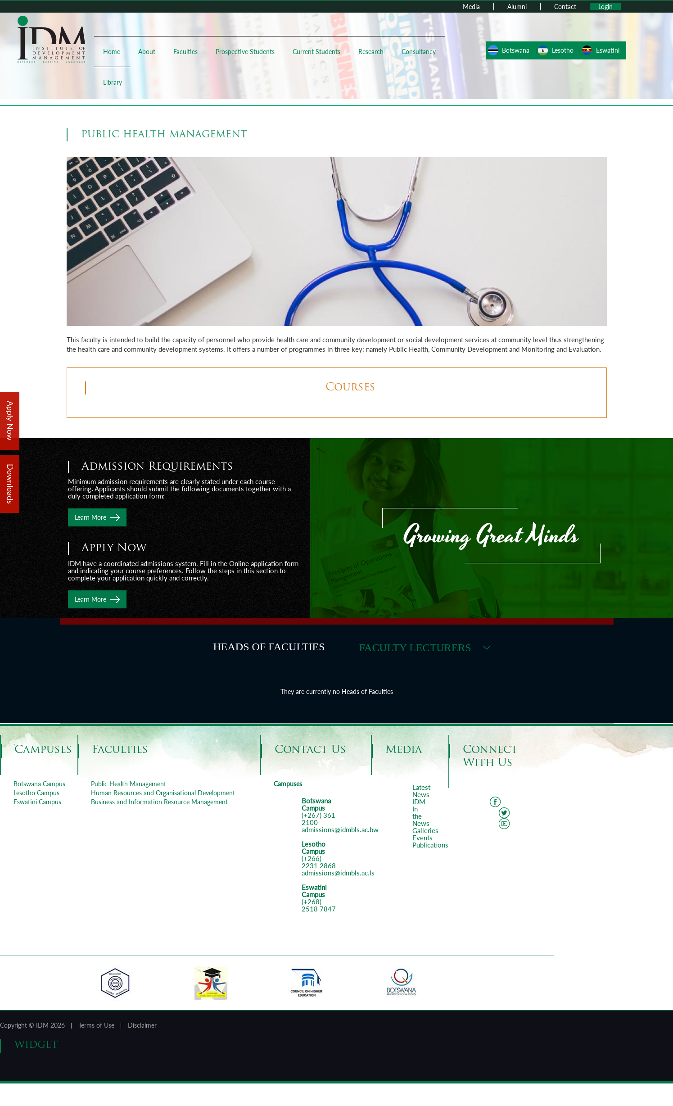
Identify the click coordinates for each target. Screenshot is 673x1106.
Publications (430, 845)
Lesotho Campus (36, 793)
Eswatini (605, 50)
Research (373, 51)
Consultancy (123, 82)
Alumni (517, 6)
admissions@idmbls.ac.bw (340, 829)
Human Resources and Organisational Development (163, 793)
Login (605, 6)
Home (114, 51)
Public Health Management (128, 784)
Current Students (319, 51)
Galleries (425, 830)
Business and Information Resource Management (159, 802)
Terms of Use (96, 1025)
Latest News (421, 790)
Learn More (90, 517)
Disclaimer (142, 1025)
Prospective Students (247, 51)
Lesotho (560, 50)
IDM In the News (420, 812)
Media (471, 6)
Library (167, 82)
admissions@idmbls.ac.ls (338, 873)
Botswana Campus (39, 784)
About (149, 51)
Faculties (188, 51)
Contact (565, 6)
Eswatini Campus (37, 802)
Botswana (513, 50)
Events (422, 838)
